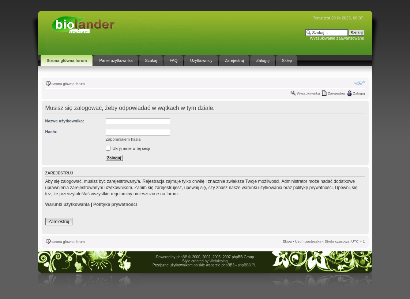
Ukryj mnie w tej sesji (128, 148)
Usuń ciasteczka (308, 241)
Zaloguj (359, 93)
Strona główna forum (68, 84)
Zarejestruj (336, 93)
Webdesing (219, 261)
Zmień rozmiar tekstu (359, 83)
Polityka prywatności (115, 204)
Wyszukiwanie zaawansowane (337, 38)
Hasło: (51, 131)
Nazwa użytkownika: (64, 121)
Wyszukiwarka (308, 93)
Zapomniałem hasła (123, 139)
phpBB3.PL (247, 265)
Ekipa (287, 241)
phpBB (181, 257)
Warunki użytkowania (67, 204)
